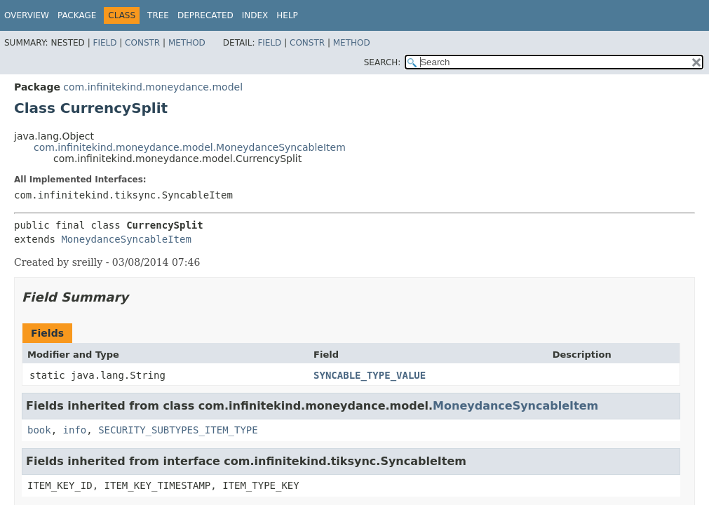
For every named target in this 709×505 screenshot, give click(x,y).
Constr (142, 43)
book (39, 430)
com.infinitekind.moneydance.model (153, 87)
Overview (26, 15)
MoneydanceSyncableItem (126, 239)
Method (186, 43)
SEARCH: (382, 62)
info (75, 430)
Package (77, 15)
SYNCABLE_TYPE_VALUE (369, 375)
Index (255, 15)
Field (104, 43)
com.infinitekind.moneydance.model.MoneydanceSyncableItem (190, 147)
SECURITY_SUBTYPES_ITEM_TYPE (178, 430)
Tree (158, 15)
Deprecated (205, 15)
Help (287, 15)
